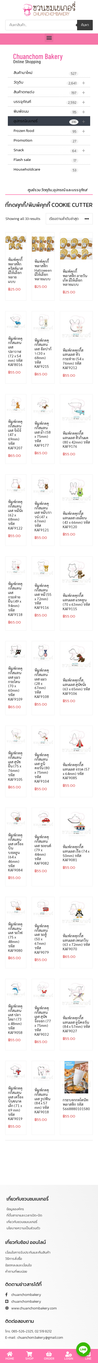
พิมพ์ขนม (52, 111)
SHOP (29, 1358)
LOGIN (68, 1358)
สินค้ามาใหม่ (46, 72)
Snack (52, 150)
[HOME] (10, 1354)
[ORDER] (49, 1354)
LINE (88, 1358)
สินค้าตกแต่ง (52, 92)
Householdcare (46, 169)
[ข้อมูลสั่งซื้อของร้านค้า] (69, 218)
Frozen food (52, 131)
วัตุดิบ (52, 82)
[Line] (83, 1349)
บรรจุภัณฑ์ (52, 102)
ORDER (49, 1358)
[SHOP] (29, 1354)
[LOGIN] (68, 1354)
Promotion (46, 140)
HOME (9, 1358)
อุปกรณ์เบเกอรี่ (52, 121)
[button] (49, 37)
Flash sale (46, 159)
